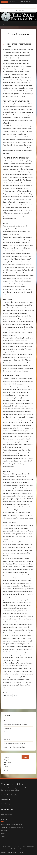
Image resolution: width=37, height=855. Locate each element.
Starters (5, 721)
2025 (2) (6, 767)
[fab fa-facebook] (3, 794)
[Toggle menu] (4, 23)
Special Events (5, 804)
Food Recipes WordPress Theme (16, 852)
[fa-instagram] (22, 10)
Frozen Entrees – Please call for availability (14, 747)
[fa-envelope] (19, 10)
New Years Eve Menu (25, 2)
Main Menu (6, 732)
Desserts (6, 736)
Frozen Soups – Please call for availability (14, 743)
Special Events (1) (8, 762)
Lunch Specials (7, 728)
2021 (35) (6, 771)
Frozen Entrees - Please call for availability (11, 824)
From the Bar (7, 739)
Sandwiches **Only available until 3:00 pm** (16, 724)
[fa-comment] (16, 10)
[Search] (33, 23)
